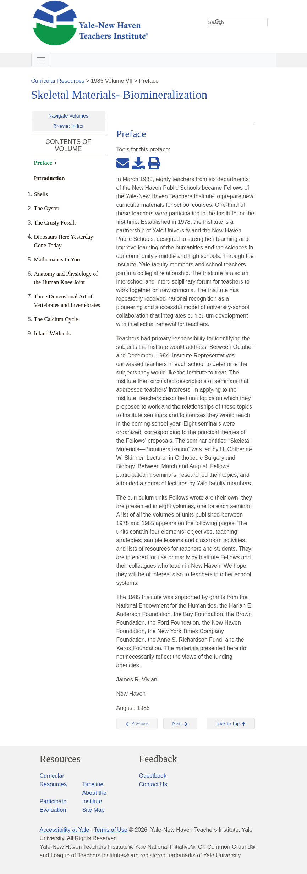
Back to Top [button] (230, 724)
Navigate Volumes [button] (68, 116)
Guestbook (152, 776)
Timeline (93, 784)
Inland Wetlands (52, 333)
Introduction (49, 178)
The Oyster (47, 208)
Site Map (93, 810)
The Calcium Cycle (56, 319)
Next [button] (180, 724)
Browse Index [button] (68, 126)
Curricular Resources (57, 81)
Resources (60, 759)
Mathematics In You (57, 260)
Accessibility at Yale (64, 830)
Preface (43, 163)
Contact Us (153, 784)
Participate (53, 801)
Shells (41, 194)
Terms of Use (110, 830)
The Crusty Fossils (55, 223)
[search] (237, 22)
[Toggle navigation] (41, 60)
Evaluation (53, 810)
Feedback (158, 759)
